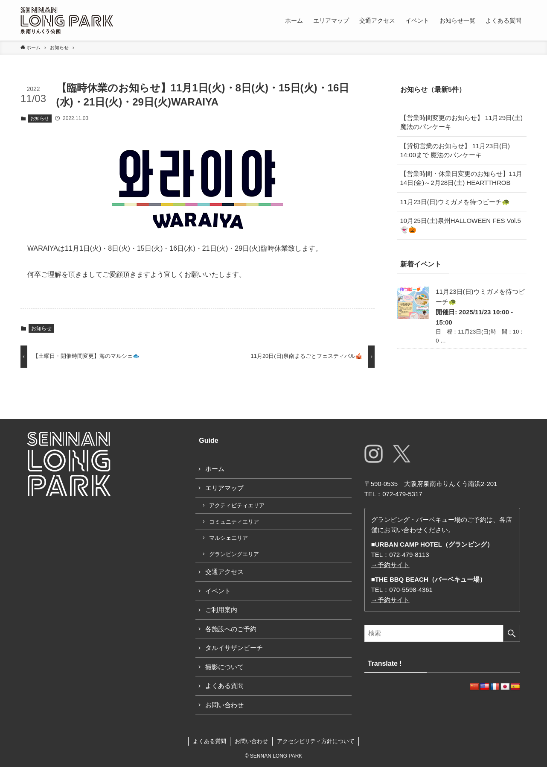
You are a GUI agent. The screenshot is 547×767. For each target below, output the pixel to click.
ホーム (214, 468)
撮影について (224, 666)
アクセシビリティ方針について (316, 741)
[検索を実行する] (511, 633)
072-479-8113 (409, 554)
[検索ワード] (442, 633)
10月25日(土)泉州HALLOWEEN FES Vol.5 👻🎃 (463, 225)
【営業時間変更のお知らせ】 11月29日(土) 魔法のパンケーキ (461, 122)
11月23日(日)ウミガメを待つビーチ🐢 (455, 201)
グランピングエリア (234, 554)
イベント (218, 590)
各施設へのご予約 (230, 628)
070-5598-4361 (411, 589)
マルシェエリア (228, 538)
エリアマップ (224, 488)
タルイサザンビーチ (234, 647)
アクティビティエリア (237, 505)
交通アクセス (224, 571)
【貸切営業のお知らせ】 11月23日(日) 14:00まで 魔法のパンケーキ (455, 150)
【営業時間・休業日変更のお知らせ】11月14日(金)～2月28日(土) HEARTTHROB (461, 178)
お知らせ (39, 118)
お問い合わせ (224, 704)
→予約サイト (390, 564)
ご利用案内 (221, 609)
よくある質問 (224, 685)
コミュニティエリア (234, 521)
